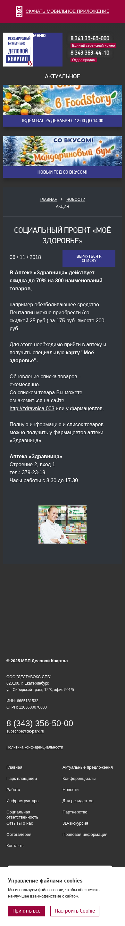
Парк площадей (21, 778)
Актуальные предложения (88, 767)
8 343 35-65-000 (90, 38)
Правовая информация (85, 834)
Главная (48, 199)
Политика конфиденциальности (34, 747)
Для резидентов (78, 800)
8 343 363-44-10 (90, 53)
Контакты (15, 845)
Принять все (26, 910)
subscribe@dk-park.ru (25, 731)
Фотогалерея (18, 834)
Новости (75, 199)
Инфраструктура (22, 800)
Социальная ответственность (22, 815)
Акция (62, 206)
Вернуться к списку (89, 258)
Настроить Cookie (75, 910)
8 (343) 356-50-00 (39, 723)
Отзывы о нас (19, 823)
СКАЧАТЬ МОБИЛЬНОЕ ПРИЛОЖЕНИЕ (62, 11)
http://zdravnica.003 (32, 408)
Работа (13, 789)
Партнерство (75, 812)
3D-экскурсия (75, 823)
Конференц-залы (79, 778)
